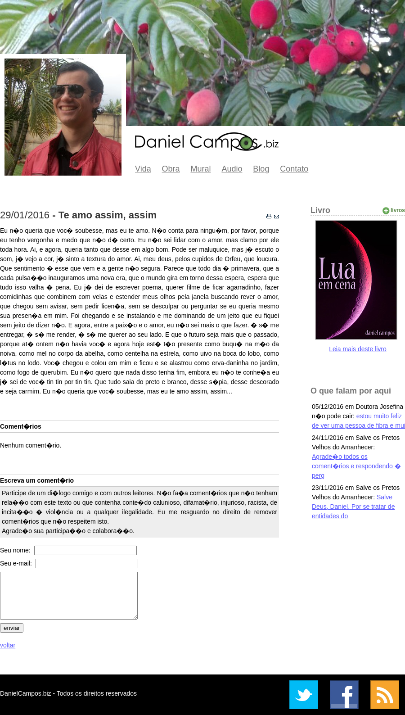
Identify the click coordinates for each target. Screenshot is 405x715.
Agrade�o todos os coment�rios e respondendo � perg (356, 466)
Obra (171, 168)
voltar (7, 645)
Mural (201, 168)
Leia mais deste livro (358, 349)
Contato (294, 168)
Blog (261, 168)
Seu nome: (16, 550)
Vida (143, 168)
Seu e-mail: (17, 563)
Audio (231, 168)
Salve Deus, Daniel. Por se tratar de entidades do (353, 506)
